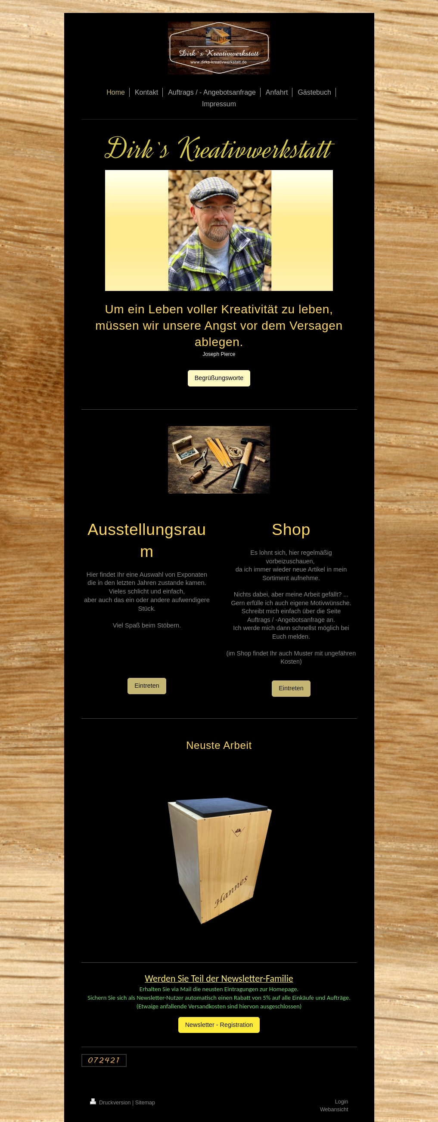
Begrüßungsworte (219, 377)
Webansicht (334, 1110)
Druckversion (111, 1103)
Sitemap (145, 1103)
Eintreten (146, 685)
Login (341, 1102)
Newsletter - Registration (219, 1024)
